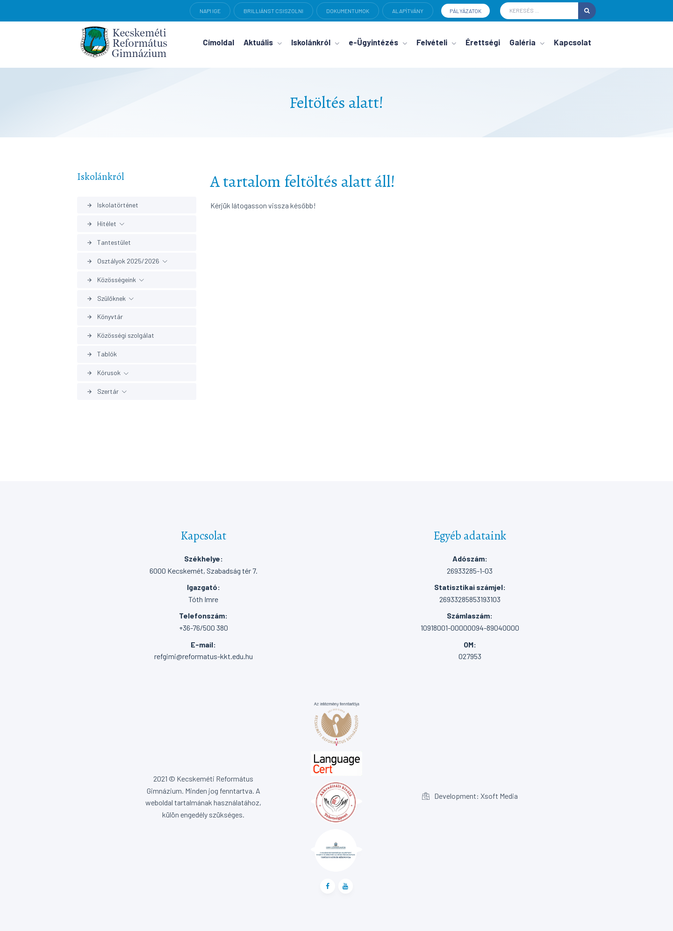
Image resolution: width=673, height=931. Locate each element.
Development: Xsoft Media (470, 795)
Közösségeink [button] (111, 280)
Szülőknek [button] (106, 298)
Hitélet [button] (101, 223)
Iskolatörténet (112, 205)
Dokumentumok (347, 10)
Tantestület (108, 242)
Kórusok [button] (103, 373)
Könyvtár (104, 316)
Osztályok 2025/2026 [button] (122, 261)
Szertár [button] (102, 391)
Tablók (101, 354)
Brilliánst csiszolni (273, 10)
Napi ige (210, 10)
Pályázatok (465, 10)
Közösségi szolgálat (120, 335)
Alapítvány (407, 10)
